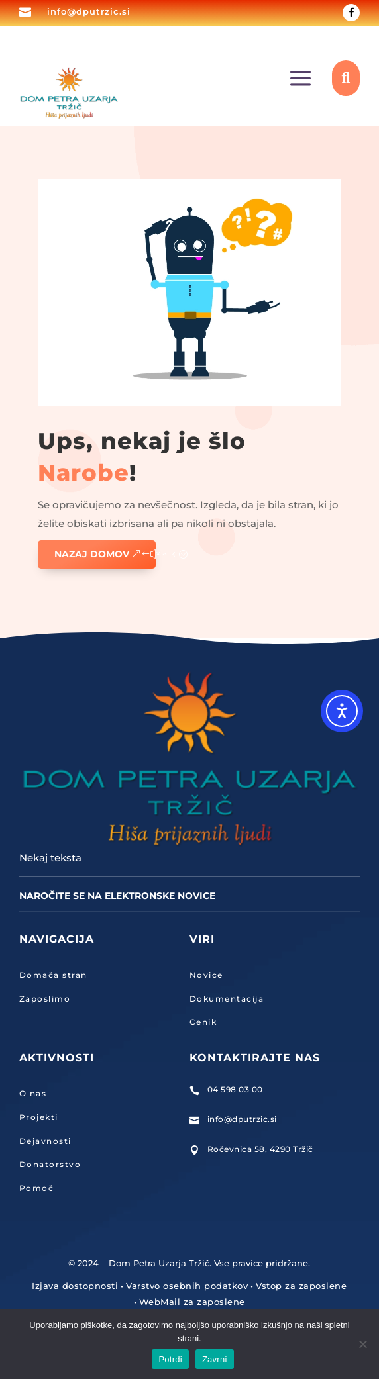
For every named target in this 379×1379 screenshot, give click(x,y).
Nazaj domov (91, 554)
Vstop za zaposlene (301, 1285)
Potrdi (170, 1359)
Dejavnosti (45, 1141)
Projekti (38, 1117)
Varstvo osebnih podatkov (187, 1285)
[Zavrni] (362, 1344)
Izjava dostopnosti (75, 1285)
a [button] (300, 79)
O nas (33, 1093)
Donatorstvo (50, 1164)
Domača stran (53, 975)
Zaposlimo (45, 999)
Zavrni (214, 1359)
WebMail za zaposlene (192, 1301)
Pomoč (36, 1188)
